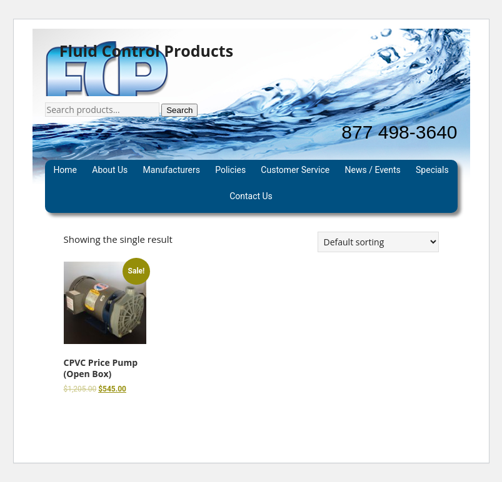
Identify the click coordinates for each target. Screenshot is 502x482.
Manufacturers (171, 170)
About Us (110, 170)
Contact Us (251, 196)
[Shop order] (378, 242)
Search (179, 110)
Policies (230, 170)
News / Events (373, 170)
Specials (432, 170)
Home (65, 170)
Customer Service (295, 170)
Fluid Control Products (146, 51)
